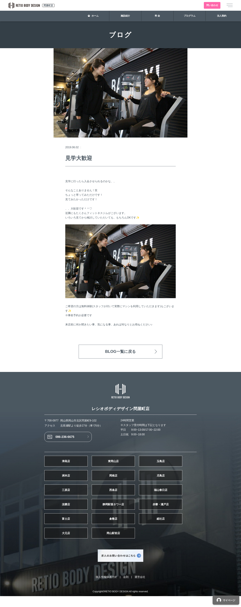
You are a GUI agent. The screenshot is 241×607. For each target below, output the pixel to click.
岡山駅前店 (120, 543)
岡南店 (120, 480)
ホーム (93, 16)
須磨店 (68, 511)
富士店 (68, 527)
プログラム (189, 16)
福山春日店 (172, 495)
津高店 (68, 464)
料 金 (157, 16)
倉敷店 (120, 527)
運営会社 (140, 587)
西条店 (120, 495)
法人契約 (221, 16)
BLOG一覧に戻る (120, 352)
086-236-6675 (67, 438)
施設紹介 (125, 16)
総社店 (172, 527)
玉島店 (172, 464)
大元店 (68, 543)
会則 (126, 587)
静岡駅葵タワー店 (120, 511)
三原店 (68, 495)
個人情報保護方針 (106, 587)
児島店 (172, 480)
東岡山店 (120, 464)
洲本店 (68, 480)
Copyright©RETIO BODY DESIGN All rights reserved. (120, 602)
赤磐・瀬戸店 (173, 511)
